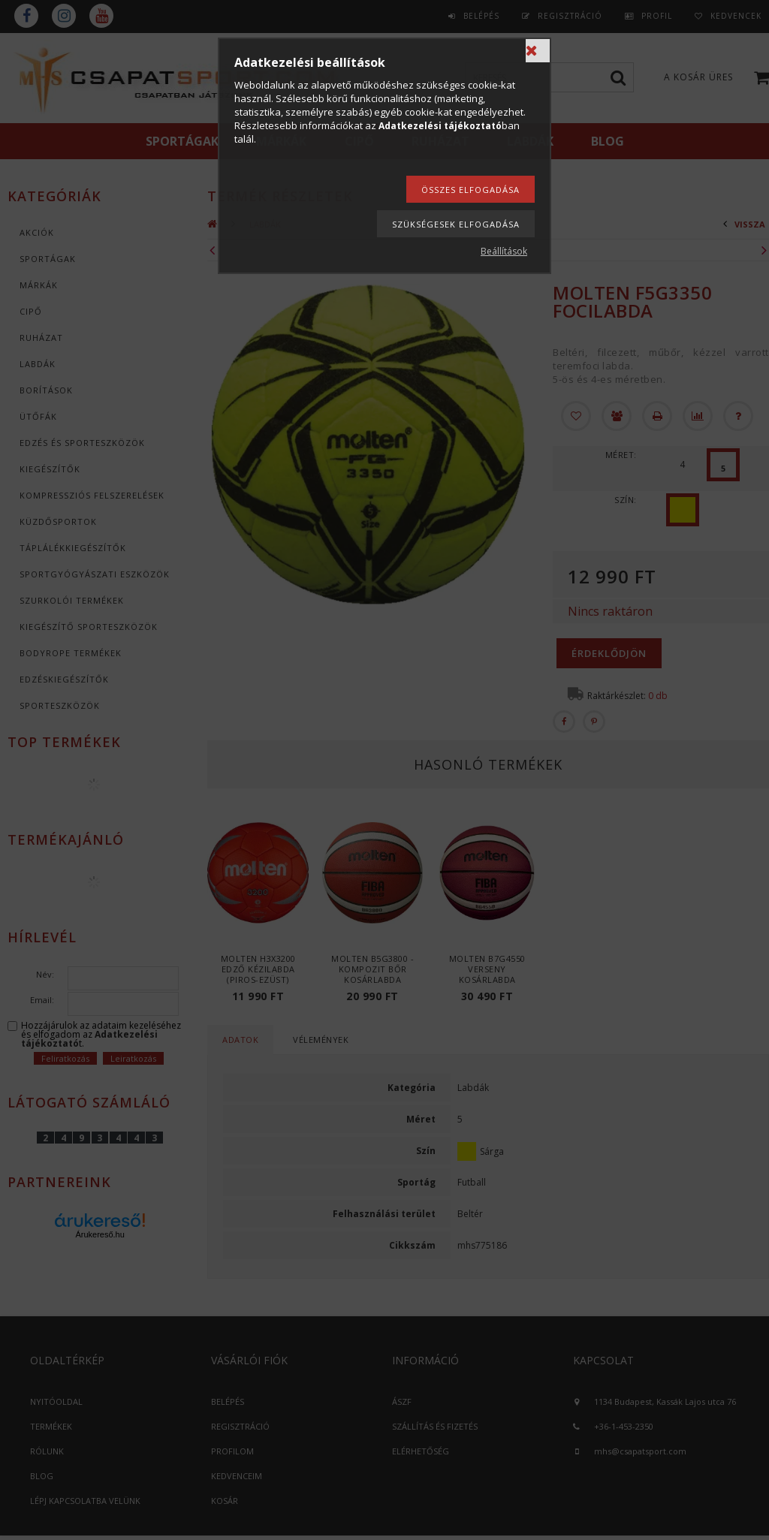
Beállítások (504, 251)
